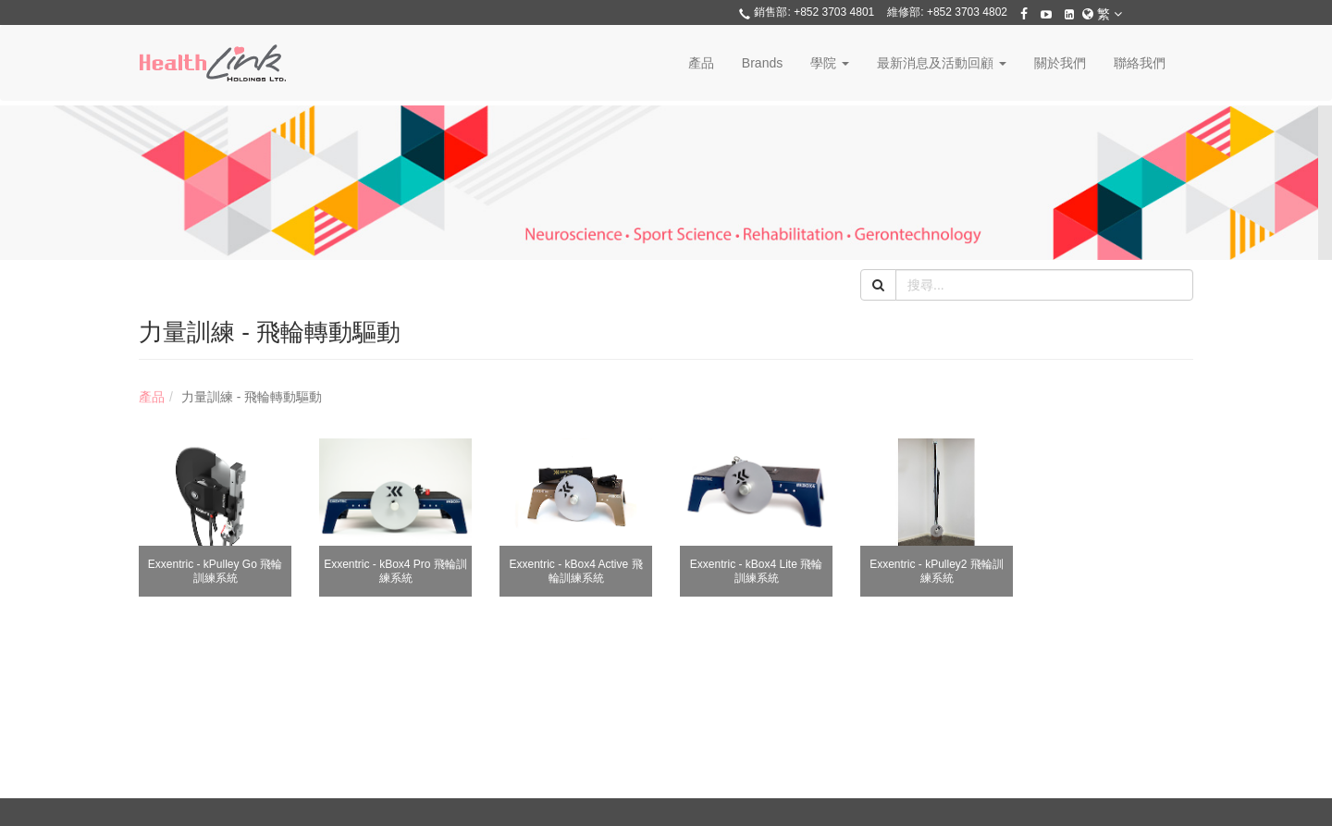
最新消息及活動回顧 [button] (941, 62)
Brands (762, 62)
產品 (701, 62)
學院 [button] (829, 62)
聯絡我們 (1140, 62)
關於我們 (1060, 62)
